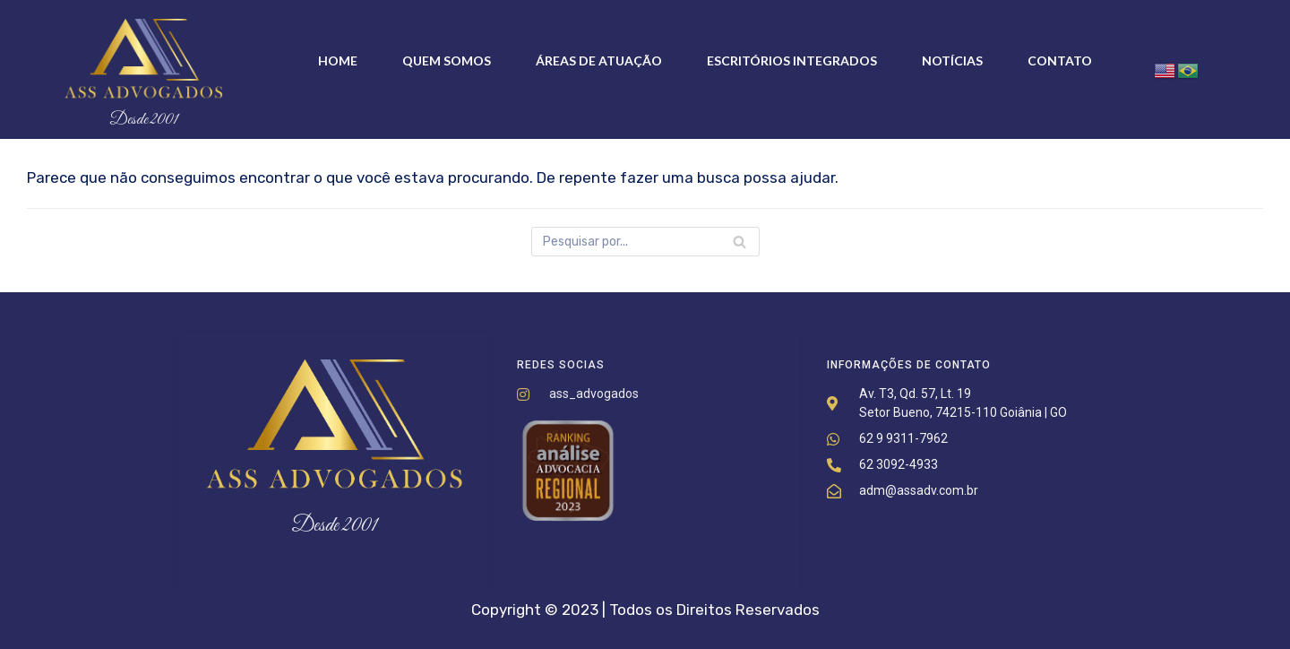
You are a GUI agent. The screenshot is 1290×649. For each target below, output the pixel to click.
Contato (1060, 60)
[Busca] (645, 241)
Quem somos (446, 60)
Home (337, 60)
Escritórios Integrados (792, 60)
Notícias (952, 60)
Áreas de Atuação (599, 60)
